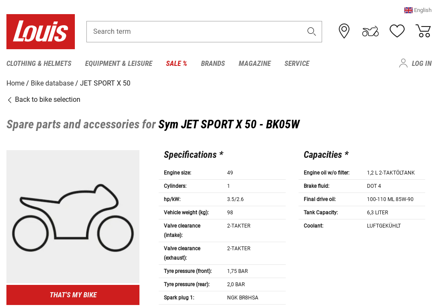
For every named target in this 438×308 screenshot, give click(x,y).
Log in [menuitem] (422, 63)
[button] (418, 10)
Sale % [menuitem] (176, 63)
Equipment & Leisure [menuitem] (118, 63)
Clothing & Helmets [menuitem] (38, 63)
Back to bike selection (43, 99)
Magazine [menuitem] (255, 63)
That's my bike (73, 294)
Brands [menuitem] (213, 63)
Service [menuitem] (296, 63)
